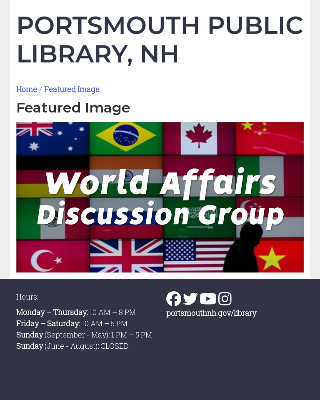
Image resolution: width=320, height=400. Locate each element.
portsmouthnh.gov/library (211, 313)
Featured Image (72, 89)
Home (26, 89)
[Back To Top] (47, 372)
